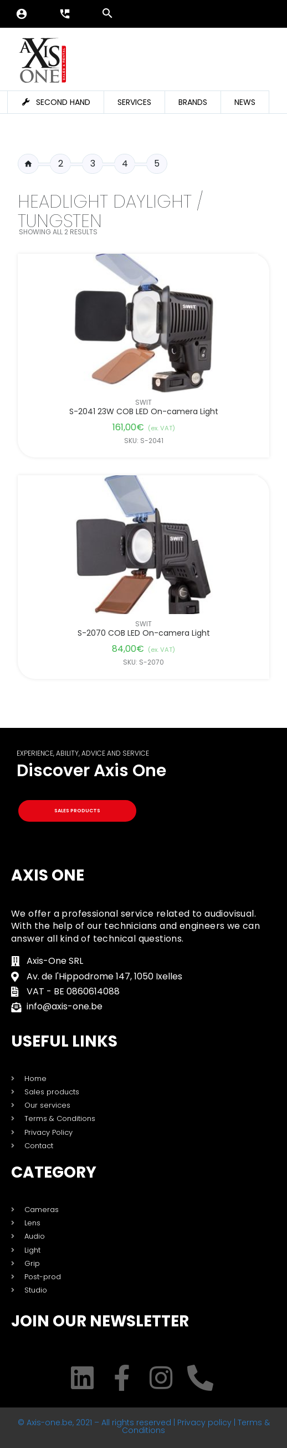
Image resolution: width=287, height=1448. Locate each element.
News (244, 102)
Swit (143, 402)
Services (134, 102)
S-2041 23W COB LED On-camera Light (143, 412)
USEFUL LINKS (64, 1041)
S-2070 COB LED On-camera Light (144, 633)
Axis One (47, 875)
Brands (192, 102)
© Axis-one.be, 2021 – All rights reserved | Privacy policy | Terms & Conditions (144, 1426)
